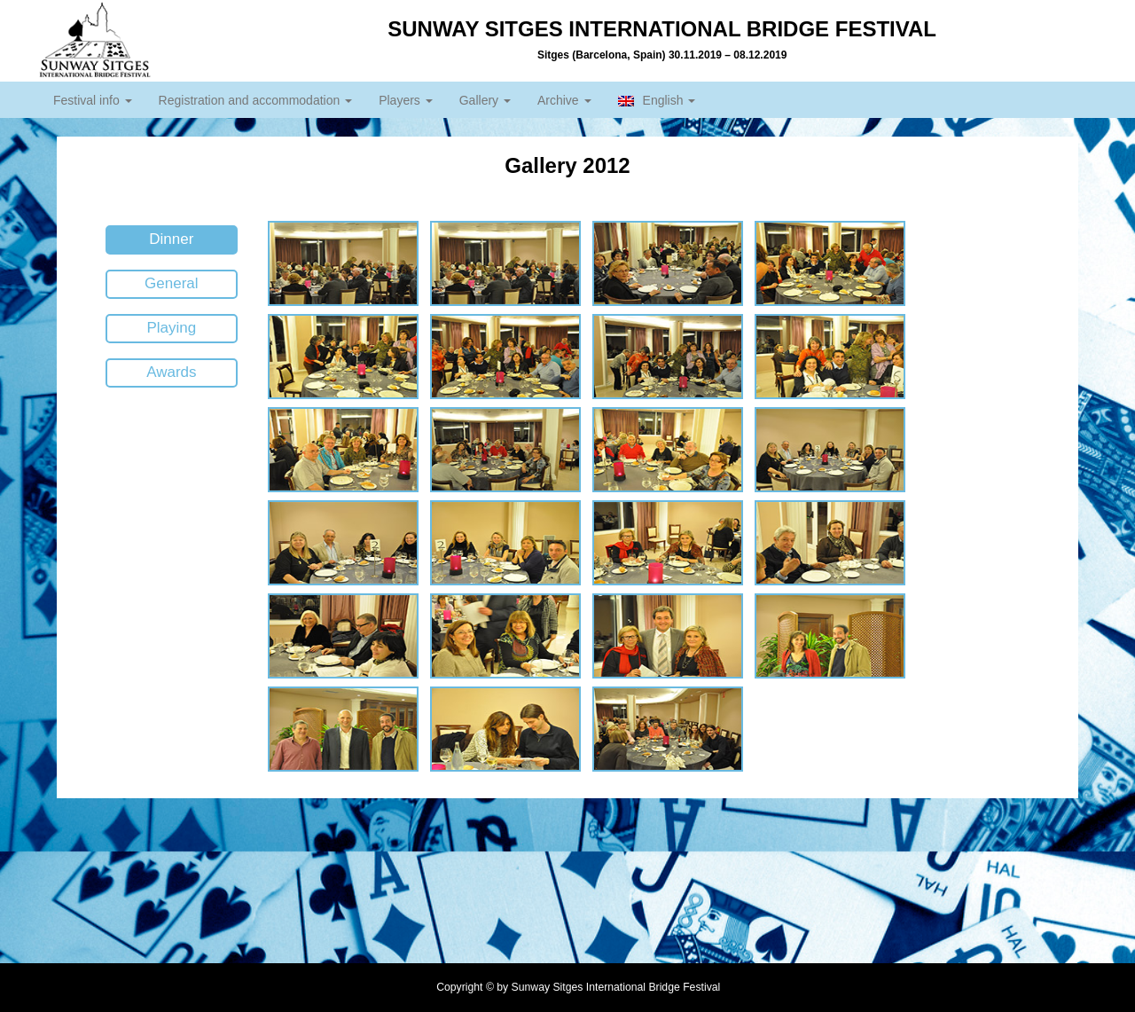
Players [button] (406, 100)
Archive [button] (564, 100)
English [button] (657, 100)
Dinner (171, 239)
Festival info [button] (92, 100)
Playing (171, 327)
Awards (171, 372)
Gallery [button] (485, 100)
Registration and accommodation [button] (256, 100)
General (171, 283)
